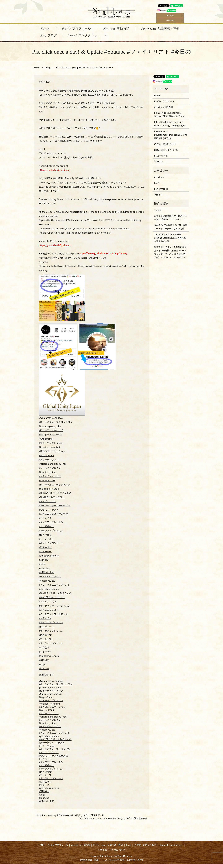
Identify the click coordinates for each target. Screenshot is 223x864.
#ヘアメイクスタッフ (50, 476)
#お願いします (46, 572)
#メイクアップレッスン (51, 522)
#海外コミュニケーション (52, 451)
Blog (48, 67)
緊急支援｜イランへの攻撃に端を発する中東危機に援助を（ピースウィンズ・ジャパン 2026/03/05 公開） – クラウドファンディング (170, 252)
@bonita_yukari (47, 472)
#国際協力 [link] (44, 791)
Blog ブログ (48, 36)
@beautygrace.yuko (50, 426)
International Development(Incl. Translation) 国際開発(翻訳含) (170, 135)
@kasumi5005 (46, 455)
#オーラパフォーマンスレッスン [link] (55, 684)
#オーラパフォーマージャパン (54, 505)
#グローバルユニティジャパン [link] (54, 732)
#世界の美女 (45, 534)
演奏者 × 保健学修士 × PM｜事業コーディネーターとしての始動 (170, 227)
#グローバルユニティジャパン (54, 484)
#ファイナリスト (47, 501)
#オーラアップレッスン (51, 530)
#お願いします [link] (46, 801)
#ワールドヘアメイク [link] (50, 719)
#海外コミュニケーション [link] (52, 706)
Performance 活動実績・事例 (160, 29)
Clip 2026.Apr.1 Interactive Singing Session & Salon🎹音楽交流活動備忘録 (170, 238)
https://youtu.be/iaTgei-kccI (54, 170)
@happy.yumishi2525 (50, 434)
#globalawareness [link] (49, 788)
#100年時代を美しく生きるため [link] (55, 739)
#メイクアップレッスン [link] (51, 762)
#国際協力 (44, 559)
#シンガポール (46, 526)
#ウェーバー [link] (45, 784)
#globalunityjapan (49, 488)
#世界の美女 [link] (45, 771)
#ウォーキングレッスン (51, 442)
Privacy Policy (161, 155)
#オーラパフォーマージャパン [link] (54, 749)
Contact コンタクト (81, 36)
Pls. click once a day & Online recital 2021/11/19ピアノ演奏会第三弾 (70, 815)
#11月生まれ (45, 547)
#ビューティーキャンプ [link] (51, 690)
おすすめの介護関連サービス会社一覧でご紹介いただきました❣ (170, 217)
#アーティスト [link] (46, 775)
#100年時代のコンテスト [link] (52, 742)
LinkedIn (170, 20)
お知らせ (158, 194)
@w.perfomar (46, 438)
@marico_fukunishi (49, 447)
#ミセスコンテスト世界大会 (53, 513)
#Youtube (44, 568)
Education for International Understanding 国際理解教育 (169, 123)
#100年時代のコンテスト (52, 497)
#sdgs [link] (42, 794)
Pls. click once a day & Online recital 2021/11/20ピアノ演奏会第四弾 (113, 818)
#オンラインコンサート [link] (51, 778)
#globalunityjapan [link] (49, 736)
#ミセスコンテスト (49, 509)
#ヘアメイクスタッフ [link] (50, 726)
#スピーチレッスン (49, 459)
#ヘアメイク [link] (45, 758)
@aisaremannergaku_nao (53, 463)
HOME (45, 29)
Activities (159, 177)
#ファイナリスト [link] (47, 745)
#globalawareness (49, 555)
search (109, 36)
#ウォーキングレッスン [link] (51, 700)
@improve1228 (47, 480)
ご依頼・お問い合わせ (165, 144)
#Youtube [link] (44, 797)
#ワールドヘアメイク (50, 467)
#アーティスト (46, 538)
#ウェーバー (45, 551)
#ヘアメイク (45, 518)
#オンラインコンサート (51, 543)
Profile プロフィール (76, 29)
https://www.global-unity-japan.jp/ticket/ (103, 253)
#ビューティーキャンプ (51, 430)
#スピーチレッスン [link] (49, 713)
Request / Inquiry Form (166, 149)
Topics (157, 210)
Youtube (170, 15)
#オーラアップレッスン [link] (51, 768)
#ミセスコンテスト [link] (49, 752)
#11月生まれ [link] (45, 781)
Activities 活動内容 (116, 29)
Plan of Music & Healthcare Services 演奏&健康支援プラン (169, 114)
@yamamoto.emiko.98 (51, 417)
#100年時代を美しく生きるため (55, 492)
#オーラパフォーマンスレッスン (55, 421)
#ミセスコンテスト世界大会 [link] (53, 755)
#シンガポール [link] (46, 765)
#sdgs (42, 563)
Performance (161, 188)
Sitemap (158, 161)
